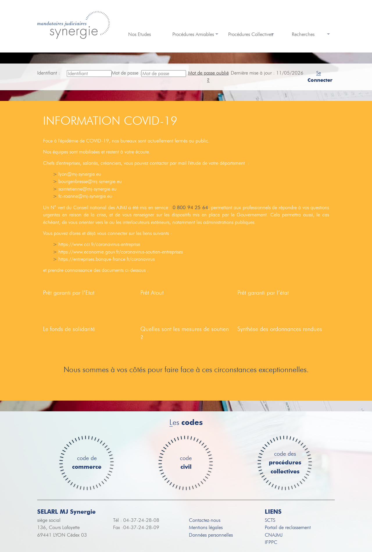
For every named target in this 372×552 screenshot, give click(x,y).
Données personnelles (211, 535)
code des (285, 463)
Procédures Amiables (193, 34)
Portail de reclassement (288, 527)
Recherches (303, 34)
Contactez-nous (204, 520)
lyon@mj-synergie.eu (79, 174)
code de (86, 462)
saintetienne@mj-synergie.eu (87, 189)
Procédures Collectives (250, 34)
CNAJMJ (273, 535)
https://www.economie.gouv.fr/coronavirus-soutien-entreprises (120, 251)
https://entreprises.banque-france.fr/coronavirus (106, 259)
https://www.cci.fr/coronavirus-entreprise (99, 244)
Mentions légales (206, 527)
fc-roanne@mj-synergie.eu (85, 196)
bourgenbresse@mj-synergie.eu (90, 181)
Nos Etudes (139, 34)
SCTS (270, 520)
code (186, 462)
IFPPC (271, 542)
